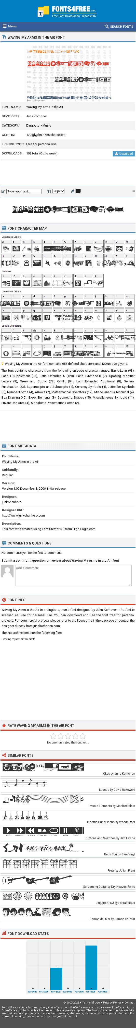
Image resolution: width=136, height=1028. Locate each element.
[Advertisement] (68, 173)
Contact (129, 1002)
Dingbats (32, 125)
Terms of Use (91, 1002)
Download (124, 153)
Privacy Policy (112, 1002)
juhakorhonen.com (46, 626)
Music (46, 125)
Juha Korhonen (37, 116)
